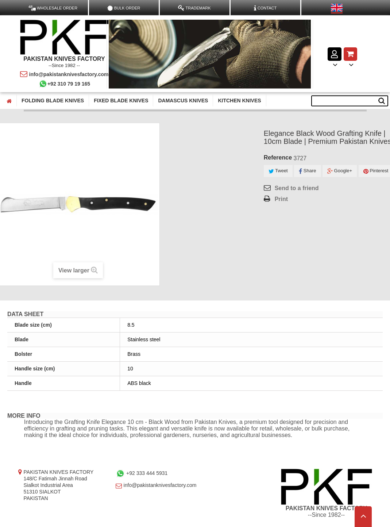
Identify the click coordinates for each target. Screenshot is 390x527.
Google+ (339, 171)
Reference (278, 157)
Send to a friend (297, 188)
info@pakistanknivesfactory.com (64, 74)
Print (281, 199)
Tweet (278, 171)
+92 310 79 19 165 (64, 84)
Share (307, 171)
